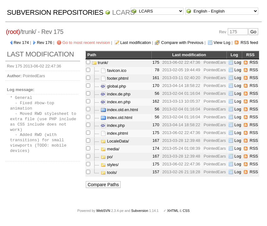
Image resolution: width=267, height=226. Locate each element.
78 (157, 69)
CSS (186, 211)
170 (155, 85)
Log (237, 62)
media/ (110, 149)
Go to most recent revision (86, 42)
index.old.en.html (119, 109)
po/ (107, 156)
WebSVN (103, 211)
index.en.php (115, 102)
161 (155, 77)
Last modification (135, 42)
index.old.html (116, 117)
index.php (113, 125)
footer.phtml (114, 78)
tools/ (109, 172)
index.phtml (114, 133)
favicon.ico (113, 70)
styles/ (109, 164)
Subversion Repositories (55, 12)
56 (157, 93)
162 (155, 101)
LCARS (123, 12)
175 (155, 62)
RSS (254, 62)
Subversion (139, 211)
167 (155, 140)
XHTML (172, 211)
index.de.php (115, 94)
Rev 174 (21, 42)
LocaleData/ (115, 141)
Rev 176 (44, 42)
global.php (113, 86)
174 (155, 148)
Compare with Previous (182, 42)
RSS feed (249, 42)
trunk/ (100, 62)
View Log (222, 42)
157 (155, 172)
